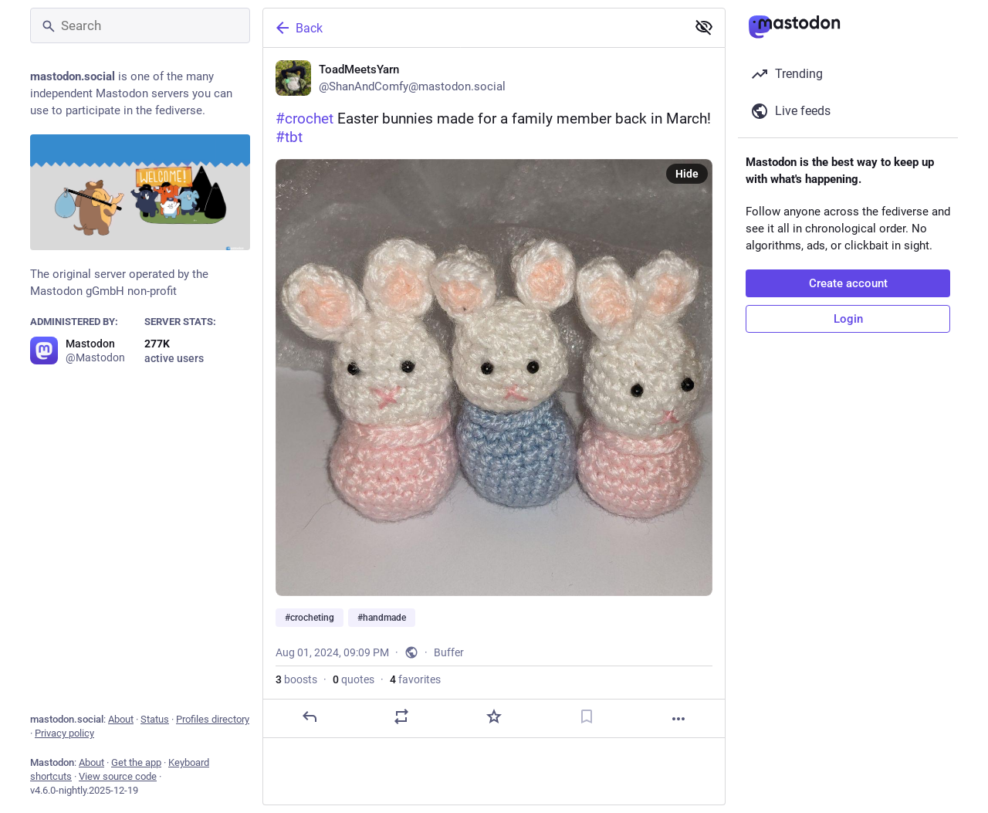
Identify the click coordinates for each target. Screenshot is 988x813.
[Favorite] (494, 716)
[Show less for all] (704, 27)
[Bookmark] (586, 716)
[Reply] (309, 716)
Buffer (449, 652)
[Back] (473, 27)
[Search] (140, 25)
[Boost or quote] (401, 716)
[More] (678, 719)
